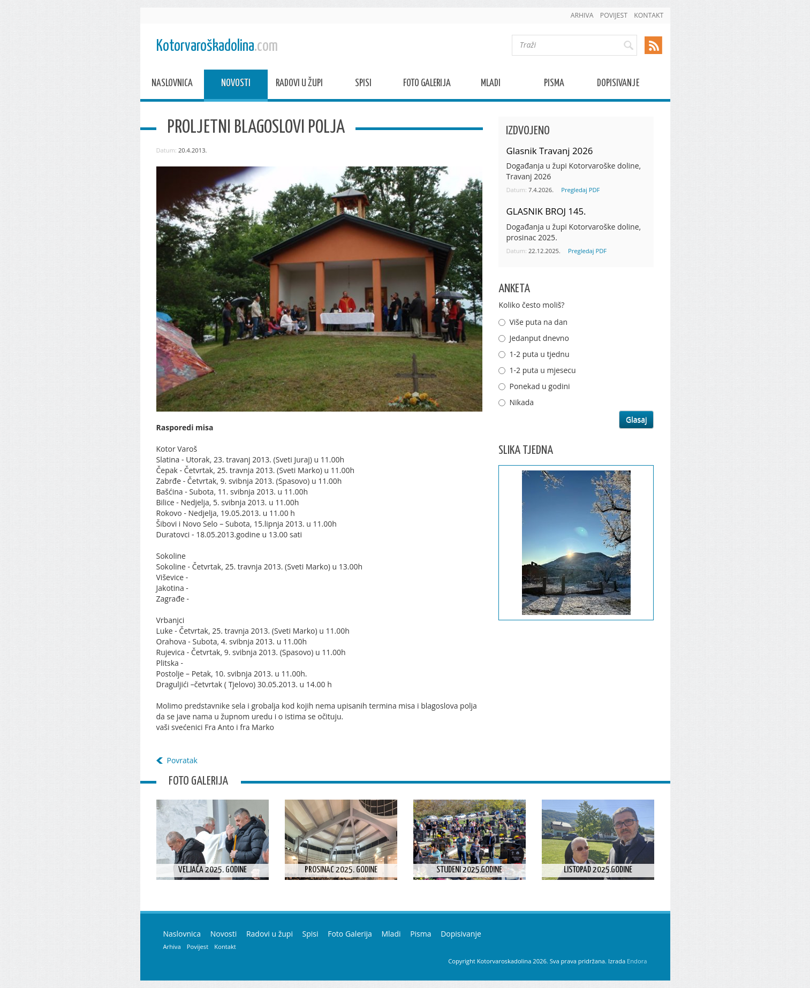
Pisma (554, 84)
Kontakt (648, 15)
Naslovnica (172, 84)
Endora (637, 961)
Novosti (236, 84)
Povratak (182, 760)
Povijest (613, 15)
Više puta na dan (538, 322)
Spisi (363, 84)
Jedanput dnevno (539, 338)
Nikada (521, 402)
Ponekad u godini (539, 386)
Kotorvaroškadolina (217, 46)
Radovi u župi (299, 84)
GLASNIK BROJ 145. (546, 211)
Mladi (491, 84)
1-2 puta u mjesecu (542, 370)
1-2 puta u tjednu (539, 354)
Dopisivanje (618, 84)
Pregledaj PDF (580, 190)
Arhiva (582, 15)
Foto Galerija (427, 84)
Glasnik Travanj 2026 (549, 151)
